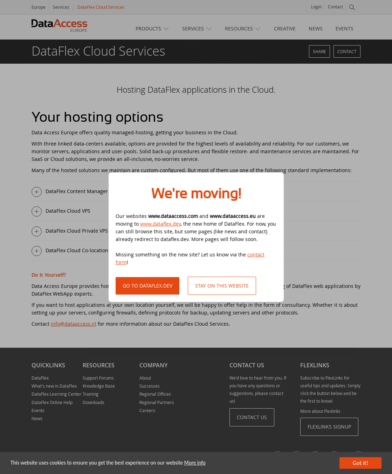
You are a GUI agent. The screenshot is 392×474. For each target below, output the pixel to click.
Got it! (360, 463)
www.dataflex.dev (160, 223)
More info (195, 462)
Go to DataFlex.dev (147, 285)
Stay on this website (222, 285)
